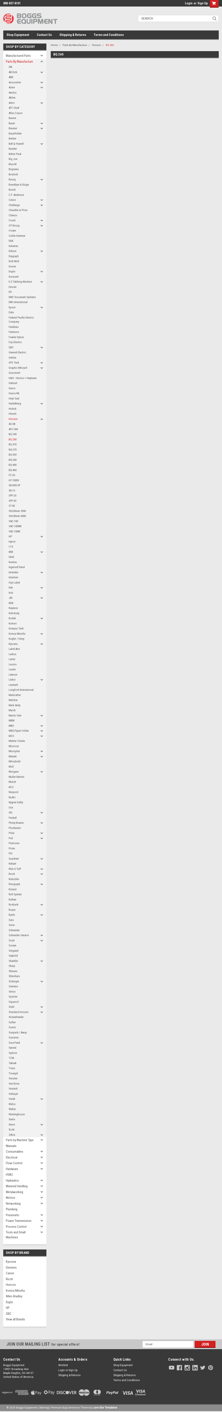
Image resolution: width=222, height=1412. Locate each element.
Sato (11, 920)
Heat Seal (14, 398)
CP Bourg (14, 225)
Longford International (21, 689)
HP (10, 536)
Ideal (11, 556)
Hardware (12, 1169)
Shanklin (13, 961)
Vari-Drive (14, 1083)
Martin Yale (15, 715)
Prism (12, 848)
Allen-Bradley (14, 1296)
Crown (12, 230)
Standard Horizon (18, 1012)
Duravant (14, 276)
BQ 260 (12, 439)
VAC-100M (14, 531)
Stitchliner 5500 (17, 511)
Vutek (12, 1098)
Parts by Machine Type (20, 1140)
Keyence (13, 608)
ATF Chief (14, 107)
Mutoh (12, 781)
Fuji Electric (15, 342)
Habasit (13, 383)
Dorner (12, 266)
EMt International (18, 302)
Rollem (12, 899)
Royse (12, 909)
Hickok (12, 408)
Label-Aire (14, 649)
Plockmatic (15, 828)
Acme (12, 87)
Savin (12, 925)
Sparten (13, 996)
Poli (11, 838)
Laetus (12, 654)
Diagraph (14, 256)
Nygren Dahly (16, 802)
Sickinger (14, 981)
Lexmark (13, 684)
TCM (11, 1058)
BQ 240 (12, 434)
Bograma (14, 169)
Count (12, 220)
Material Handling (17, 1186)
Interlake (13, 572)
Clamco (13, 215)
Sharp (12, 966)
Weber (12, 1109)
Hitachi (12, 413)
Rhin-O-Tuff (15, 868)
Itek (11, 587)
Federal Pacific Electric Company (21, 320)
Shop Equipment (18, 35)
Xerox (12, 1124)
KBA (11, 603)
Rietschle (14, 879)
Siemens (13, 986)
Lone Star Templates (105, 1407)
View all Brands (15, 1319)
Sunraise (13, 1037)
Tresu (12, 1068)
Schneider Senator (19, 935)
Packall (13, 817)
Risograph (14, 884)
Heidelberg (15, 403)
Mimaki (13, 756)
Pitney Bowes (16, 822)
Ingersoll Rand (17, 567)
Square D (14, 1001)
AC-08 (12, 424)
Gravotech (14, 372)
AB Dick (13, 72)
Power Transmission (18, 1221)
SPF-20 (12, 495)
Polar (12, 833)
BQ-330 (12, 454)
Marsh (12, 710)
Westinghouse (17, 1114)
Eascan (12, 286)
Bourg (12, 179)
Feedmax (14, 327)
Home (54, 45)
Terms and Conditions (109, 35)
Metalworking (14, 1192)
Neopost (13, 792)
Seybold (13, 955)
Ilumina (13, 562)
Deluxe (12, 251)
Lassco (13, 664)
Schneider (14, 930)
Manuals (11, 1146)
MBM (12, 720)
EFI (10, 291)
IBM (11, 551)
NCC (11, 787)
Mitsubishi (15, 761)
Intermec (13, 577)
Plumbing (11, 1209)
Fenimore (14, 332)
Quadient (14, 858)
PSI (10, 853)
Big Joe (13, 159)
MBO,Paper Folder (19, 730)
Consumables (14, 1152)
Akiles (12, 97)
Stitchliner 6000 (17, 516)
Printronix (14, 843)
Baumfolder (15, 133)
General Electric (17, 352)
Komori (13, 623)
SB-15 (12, 490)
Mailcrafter (15, 695)
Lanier (12, 659)
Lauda (12, 669)
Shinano (13, 971)
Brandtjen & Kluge (19, 184)
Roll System (15, 894)
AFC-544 (13, 429)
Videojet (13, 1093)
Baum (12, 123)
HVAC (9, 1175)
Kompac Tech (16, 628)
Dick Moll (14, 261)
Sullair (12, 1022)
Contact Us (44, 35)
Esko (11, 312)
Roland (12, 889)
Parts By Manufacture (19, 62)
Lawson (13, 674)
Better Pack (15, 154)
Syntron (13, 1053)
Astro (12, 102)
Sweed (12, 1047)
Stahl (11, 1006)
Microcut (14, 746)
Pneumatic (12, 1215)
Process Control (16, 1227)
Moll (11, 766)
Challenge (14, 205)
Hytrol (12, 541)
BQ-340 (12, 459)
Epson (12, 307)
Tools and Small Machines (16, 1234)
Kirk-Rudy (14, 613)
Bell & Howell (16, 143)
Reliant (12, 863)
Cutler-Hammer (17, 235)
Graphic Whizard (18, 367)
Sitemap (44, 1407)
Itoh (11, 592)
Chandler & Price (18, 210)
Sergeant (14, 950)
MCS (11, 736)
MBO (11, 725)
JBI (10, 597)
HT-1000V (14, 480)
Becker (12, 138)
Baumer (13, 128)
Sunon (12, 1027)
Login (189, 3)
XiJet (12, 1129)
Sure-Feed (14, 1042)
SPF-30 (12, 500)
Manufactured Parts (18, 56)
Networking (13, 1204)
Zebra (12, 1134)
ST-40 (12, 505)
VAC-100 (13, 521)
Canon (12, 199)
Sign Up (203, 3)
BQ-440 (12, 464)
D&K (11, 240)
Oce (11, 807)
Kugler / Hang (16, 638)
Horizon (13, 419)
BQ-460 (12, 470)
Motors (10, 1198)
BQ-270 (12, 449)
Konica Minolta (17, 633)
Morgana (14, 771)
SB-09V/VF (14, 485)
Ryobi (12, 914)
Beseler (13, 148)
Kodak (12, 618)
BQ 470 (12, 444)
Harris (12, 388)
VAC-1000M (15, 526)
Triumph (13, 1073)
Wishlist (63, 1365)
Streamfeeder (16, 1017)
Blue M (12, 164)
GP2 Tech (14, 362)
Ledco (12, 679)
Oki (10, 812)
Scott (12, 940)
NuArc (12, 797)
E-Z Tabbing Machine (20, 281)
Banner (12, 118)
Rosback (13, 904)
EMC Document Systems (22, 297)
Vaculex (13, 1078)
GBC (11, 347)
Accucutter (15, 82)
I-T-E (11, 546)
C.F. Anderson (16, 194)
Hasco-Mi (14, 393)
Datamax (13, 246)
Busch (12, 189)
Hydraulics (12, 1180)
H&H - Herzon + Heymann (23, 378)
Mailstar (13, 700)
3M (10, 67)
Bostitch (13, 174)
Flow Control (14, 1163)
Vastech (13, 1088)
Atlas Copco (16, 113)
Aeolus (12, 92)
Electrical (11, 1157)
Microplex (14, 751)
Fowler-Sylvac (16, 337)
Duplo (12, 271)
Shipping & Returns (72, 35)
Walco (12, 1104)
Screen (12, 945)
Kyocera (13, 644)
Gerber (12, 357)
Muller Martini (16, 776)
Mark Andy (14, 705)
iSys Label (14, 582)
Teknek (12, 1063)
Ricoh (12, 873)
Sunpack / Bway (18, 1032)
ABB (11, 77)
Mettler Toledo (17, 741)
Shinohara (14, 976)
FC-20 (12, 475)
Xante (12, 1119)
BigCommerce (71, 1407)
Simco (12, 991)
